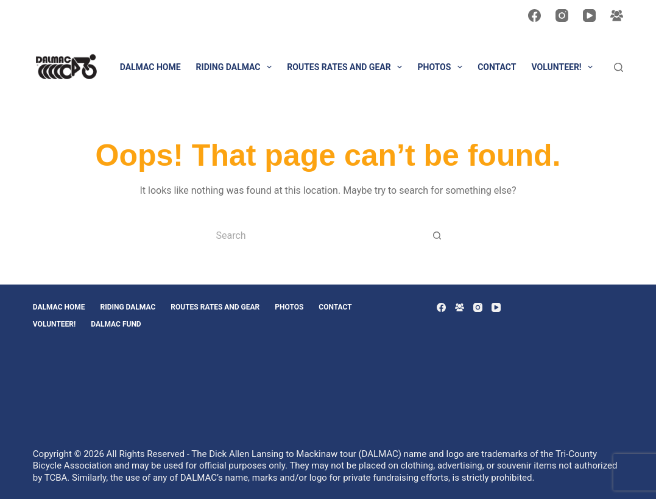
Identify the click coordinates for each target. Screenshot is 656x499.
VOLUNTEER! (565, 67)
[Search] (618, 67)
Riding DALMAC (236, 67)
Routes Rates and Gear (347, 67)
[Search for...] (315, 235)
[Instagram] (561, 15)
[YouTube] (589, 15)
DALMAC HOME (150, 67)
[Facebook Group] (616, 15)
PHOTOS (442, 67)
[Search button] (437, 235)
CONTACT (497, 67)
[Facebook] (534, 15)
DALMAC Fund (116, 324)
